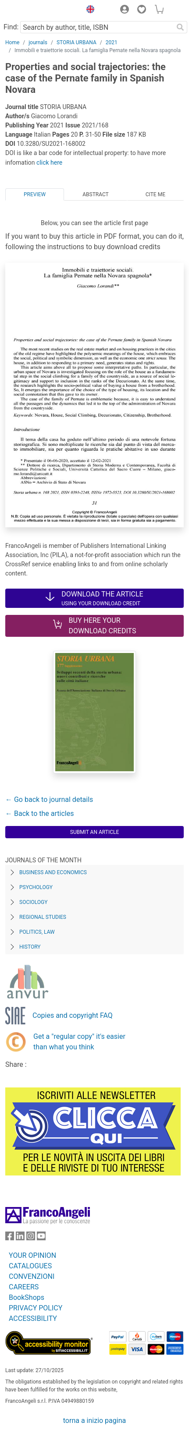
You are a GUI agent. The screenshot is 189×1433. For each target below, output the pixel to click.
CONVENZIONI (31, 1276)
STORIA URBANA (76, 42)
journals (38, 42)
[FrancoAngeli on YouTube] (41, 1238)
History (30, 947)
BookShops (26, 1297)
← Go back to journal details (49, 799)
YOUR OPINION (32, 1255)
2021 (112, 42)
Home (12, 42)
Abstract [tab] (95, 194)
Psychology (36, 887)
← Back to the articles (39, 813)
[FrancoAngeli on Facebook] (9, 1238)
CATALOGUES (30, 1266)
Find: (11, 27)
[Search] (180, 27)
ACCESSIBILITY (33, 1318)
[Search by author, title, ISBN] (96, 27)
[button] (88, 10)
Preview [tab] (35, 194)
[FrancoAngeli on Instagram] (30, 1238)
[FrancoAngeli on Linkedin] (20, 1238)
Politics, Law (37, 932)
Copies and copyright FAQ (72, 1015)
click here (49, 162)
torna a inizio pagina (94, 1420)
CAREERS (24, 1287)
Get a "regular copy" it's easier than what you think (79, 1041)
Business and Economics (53, 872)
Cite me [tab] (155, 194)
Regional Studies (42, 917)
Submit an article (94, 832)
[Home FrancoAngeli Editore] (35, 10)
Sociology (33, 902)
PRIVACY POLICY (35, 1308)
